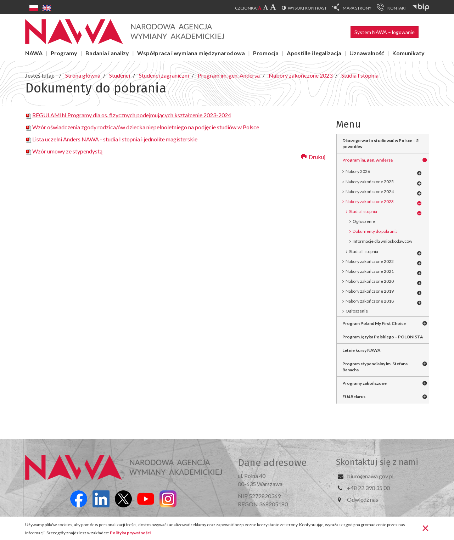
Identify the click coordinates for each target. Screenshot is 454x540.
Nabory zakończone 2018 (370, 301)
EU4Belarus (353, 396)
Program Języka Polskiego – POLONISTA (382, 336)
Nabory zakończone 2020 (370, 281)
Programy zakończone (364, 383)
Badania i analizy (107, 53)
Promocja (266, 53)
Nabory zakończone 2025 (370, 181)
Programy (64, 53)
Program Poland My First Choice (374, 323)
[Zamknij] (425, 527)
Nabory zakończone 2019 (370, 291)
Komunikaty (408, 53)
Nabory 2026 (358, 171)
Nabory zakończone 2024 (370, 191)
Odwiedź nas (362, 499)
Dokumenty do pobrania (375, 231)
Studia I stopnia (363, 211)
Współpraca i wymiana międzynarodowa (191, 53)
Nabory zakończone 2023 (370, 201)
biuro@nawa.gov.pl (370, 476)
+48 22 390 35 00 (368, 487)
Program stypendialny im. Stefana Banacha (375, 366)
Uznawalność (366, 53)
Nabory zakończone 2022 (370, 261)
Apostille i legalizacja (314, 53)
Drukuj (313, 156)
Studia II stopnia (363, 251)
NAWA (34, 53)
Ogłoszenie (364, 221)
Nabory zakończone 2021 (370, 271)
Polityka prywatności (130, 532)
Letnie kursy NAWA (361, 350)
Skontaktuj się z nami (377, 462)
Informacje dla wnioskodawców (382, 241)
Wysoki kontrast (307, 8)
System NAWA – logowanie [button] (384, 32)
